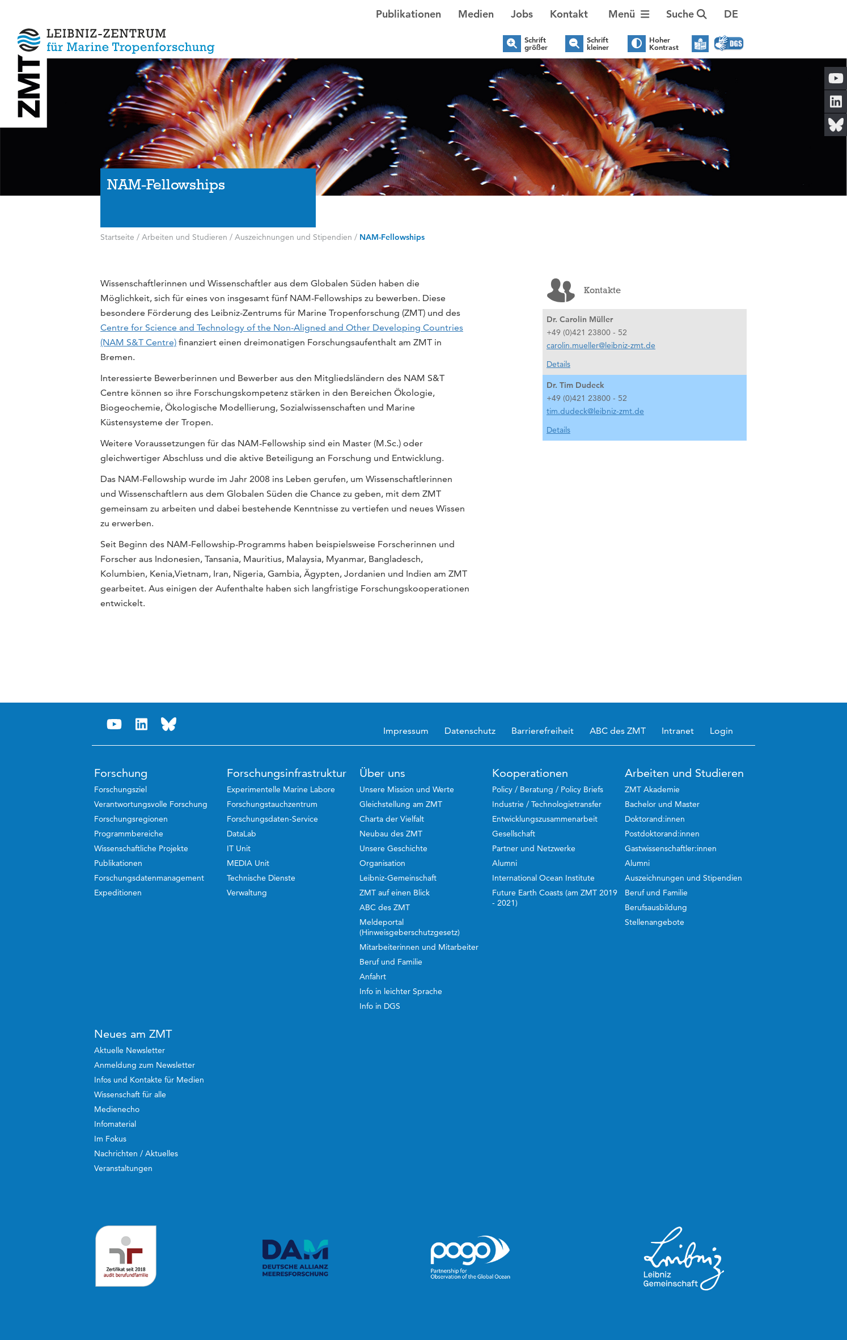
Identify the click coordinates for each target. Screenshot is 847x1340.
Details (558, 364)
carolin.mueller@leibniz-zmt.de (601, 345)
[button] (731, 14)
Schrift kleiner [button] (598, 43)
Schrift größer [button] (536, 43)
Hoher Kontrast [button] (664, 43)
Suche (686, 13)
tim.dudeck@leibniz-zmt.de (595, 411)
